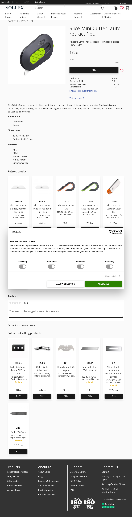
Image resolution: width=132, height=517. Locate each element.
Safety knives (12, 476)
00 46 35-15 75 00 (110, 488)
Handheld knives (14, 485)
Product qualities (46, 490)
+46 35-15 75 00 (27, 4)
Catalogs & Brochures (48, 481)
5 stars (19, 303)
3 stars (15, 303)
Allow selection (65, 284)
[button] (122, 8)
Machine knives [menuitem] (78, 15)
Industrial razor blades (17, 471)
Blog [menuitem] (116, 4)
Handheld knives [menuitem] (24, 15)
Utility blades (12, 481)
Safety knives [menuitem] (8, 15)
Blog (40, 476)
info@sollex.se (39, 2)
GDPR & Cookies (78, 485)
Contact (105, 471)
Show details (111, 276)
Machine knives (13, 490)
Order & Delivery (78, 471)
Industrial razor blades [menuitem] (58, 15)
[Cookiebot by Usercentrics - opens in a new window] (111, 232)
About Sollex (44, 471)
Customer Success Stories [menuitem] (113, 15)
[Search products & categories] (66, 8)
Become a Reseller (47, 494)
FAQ (72, 490)
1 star (10, 303)
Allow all (103, 284)
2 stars (12, 303)
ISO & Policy (75, 481)
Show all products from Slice (83, 90)
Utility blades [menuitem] (40, 15)
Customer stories (46, 485)
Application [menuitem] (95, 13)
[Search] (101, 8)
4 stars (17, 303)
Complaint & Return (79, 476)
